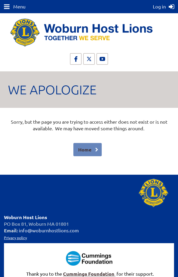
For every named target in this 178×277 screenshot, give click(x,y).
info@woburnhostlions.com (49, 230)
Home (85, 149)
